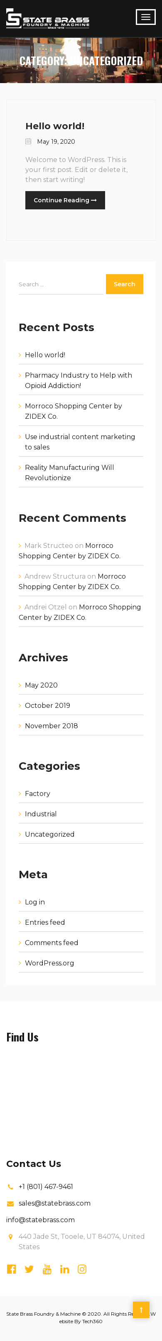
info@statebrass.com (40, 1220)
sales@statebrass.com (55, 1203)
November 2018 (51, 726)
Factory (37, 794)
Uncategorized (50, 834)
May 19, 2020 (50, 141)
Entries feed (45, 922)
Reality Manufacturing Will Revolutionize (69, 473)
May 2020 (41, 685)
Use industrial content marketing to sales (80, 442)
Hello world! (54, 126)
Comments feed (52, 943)
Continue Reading (65, 200)
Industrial (41, 814)
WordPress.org (49, 963)
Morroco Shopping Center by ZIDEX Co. (73, 411)
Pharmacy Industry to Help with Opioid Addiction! (78, 380)
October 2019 (47, 706)
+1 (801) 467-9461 (46, 1187)
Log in (35, 902)
